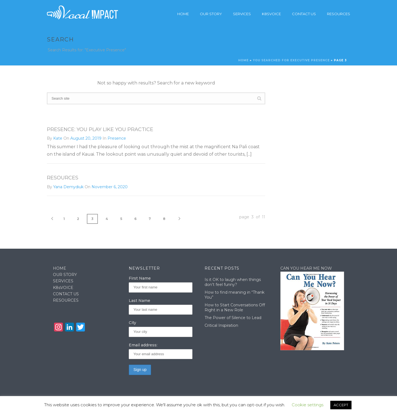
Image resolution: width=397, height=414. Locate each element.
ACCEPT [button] (341, 405)
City (132, 322)
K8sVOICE (63, 287)
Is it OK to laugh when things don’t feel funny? (233, 282)
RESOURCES (66, 300)
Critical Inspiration (221, 325)
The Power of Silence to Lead (233, 317)
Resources (338, 14)
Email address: (143, 345)
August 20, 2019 (85, 138)
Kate (57, 138)
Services (242, 14)
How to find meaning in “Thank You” (234, 295)
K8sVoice (271, 14)
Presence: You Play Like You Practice (100, 129)
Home (183, 14)
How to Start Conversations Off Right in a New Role (235, 307)
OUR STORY (65, 274)
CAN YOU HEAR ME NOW (306, 268)
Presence (117, 138)
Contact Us (304, 14)
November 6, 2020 (110, 186)
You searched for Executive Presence (291, 60)
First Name (140, 278)
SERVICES (63, 280)
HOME (59, 268)
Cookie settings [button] (307, 404)
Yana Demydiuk (68, 186)
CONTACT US (66, 293)
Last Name (139, 300)
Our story (211, 14)
